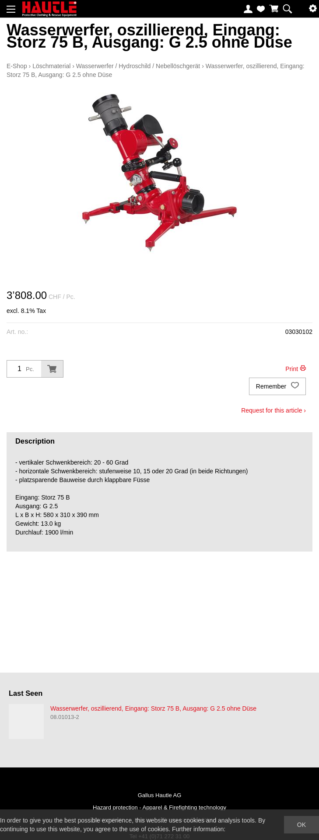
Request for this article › (273, 410)
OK (301, 824)
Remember (277, 386)
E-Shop (17, 65)
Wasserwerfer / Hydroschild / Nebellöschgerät (138, 65)
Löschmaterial (51, 65)
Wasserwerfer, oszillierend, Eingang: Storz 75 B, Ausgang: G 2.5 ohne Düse (153, 708)
